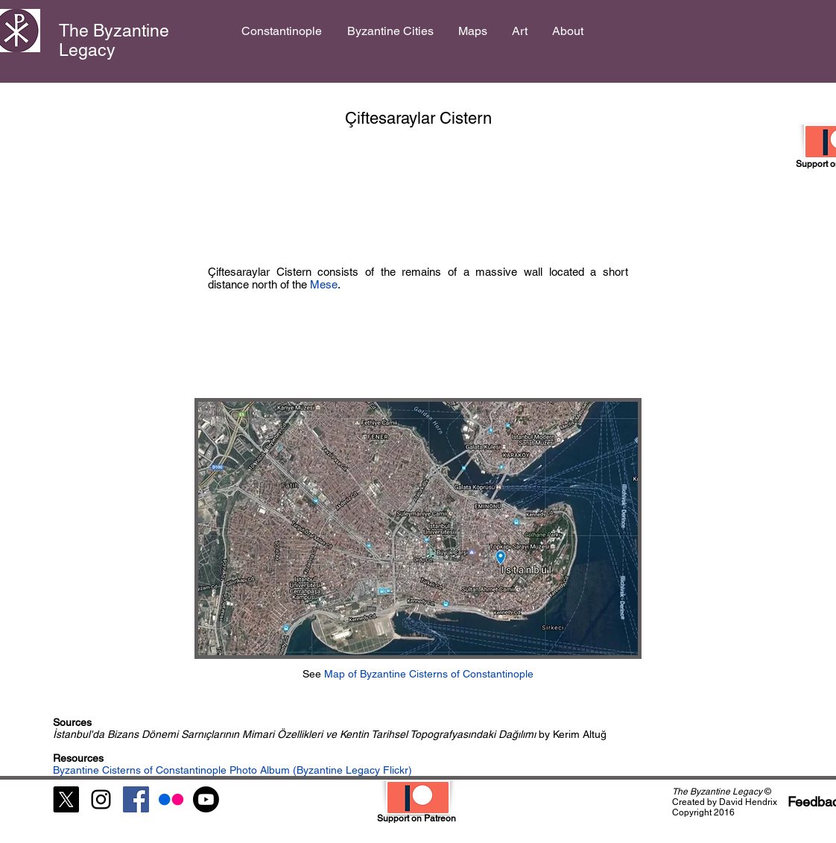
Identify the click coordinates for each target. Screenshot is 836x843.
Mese (324, 284)
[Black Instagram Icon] (101, 799)
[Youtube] (206, 799)
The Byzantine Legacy (114, 40)
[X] (66, 799)
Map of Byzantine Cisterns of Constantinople (428, 674)
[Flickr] (171, 799)
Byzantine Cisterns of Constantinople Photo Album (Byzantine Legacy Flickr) (232, 770)
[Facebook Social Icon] (136, 799)
